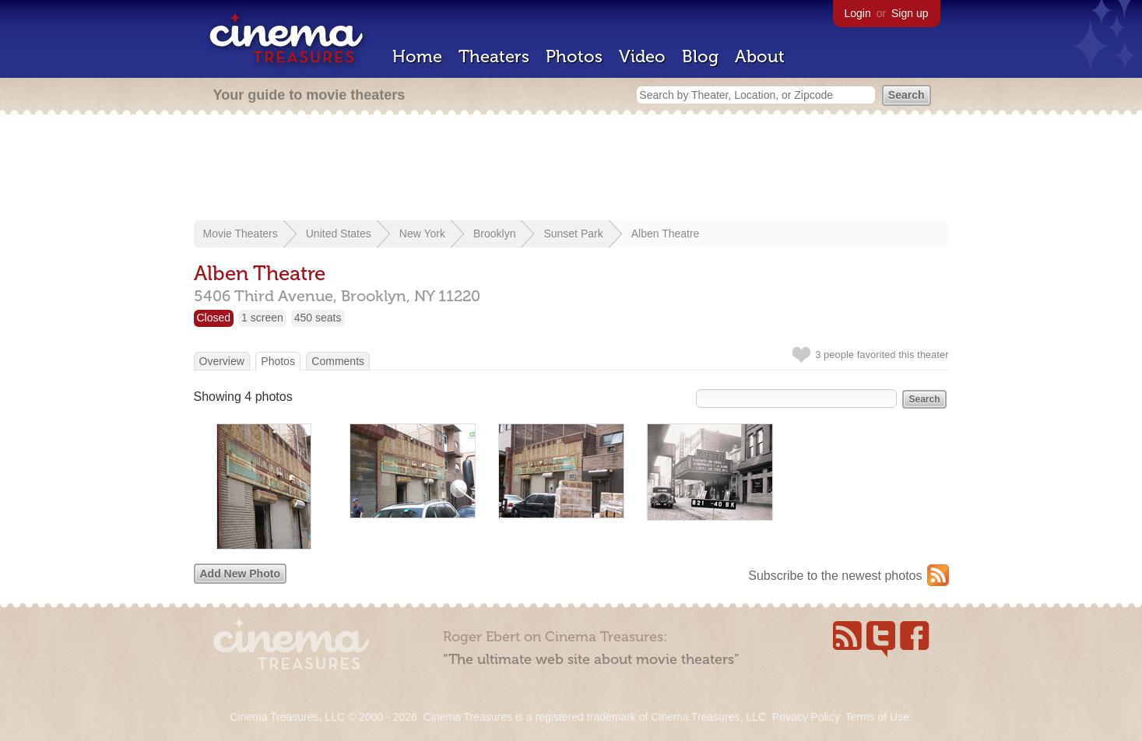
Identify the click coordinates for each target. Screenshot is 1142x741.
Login (858, 13)
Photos (574, 56)
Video (642, 56)
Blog (700, 56)
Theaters (494, 56)
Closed (214, 317)
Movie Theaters (240, 233)
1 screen (262, 317)
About (760, 56)
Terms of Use (876, 717)
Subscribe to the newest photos (835, 575)
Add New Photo (240, 573)
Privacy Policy (805, 717)
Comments (337, 361)
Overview (221, 361)
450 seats (318, 317)
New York (422, 233)
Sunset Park (573, 233)
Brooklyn (494, 233)
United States (338, 233)
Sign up (909, 13)
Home (417, 56)
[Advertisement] (571, 169)
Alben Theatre (665, 233)
